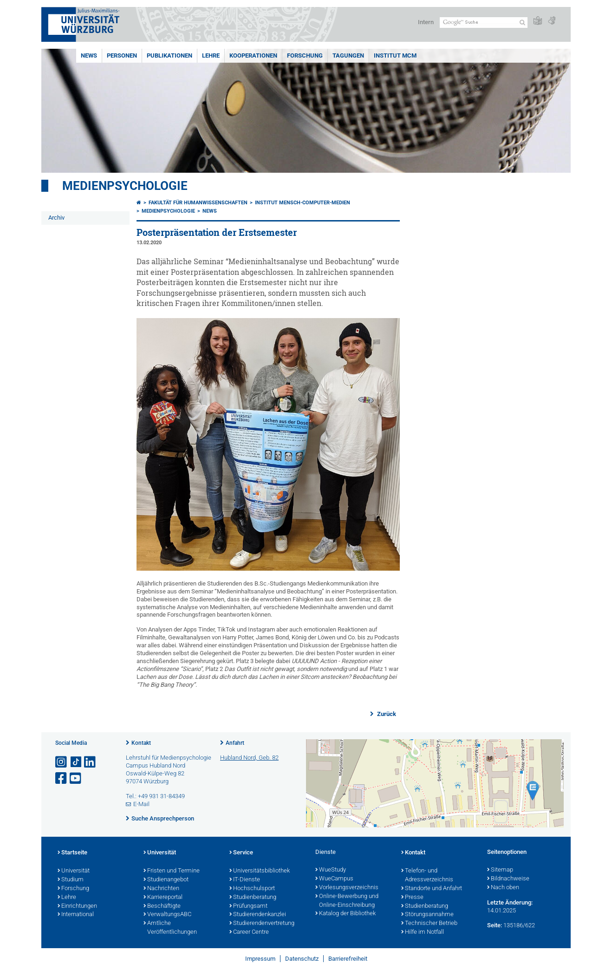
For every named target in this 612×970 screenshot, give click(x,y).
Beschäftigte (162, 906)
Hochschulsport (252, 889)
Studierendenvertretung (261, 923)
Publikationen (169, 55)
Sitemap (500, 870)
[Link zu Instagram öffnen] (61, 762)
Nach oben (503, 888)
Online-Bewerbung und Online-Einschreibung (346, 901)
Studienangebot (166, 880)
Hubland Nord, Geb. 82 (249, 757)
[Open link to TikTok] (76, 762)
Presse (412, 897)
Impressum (260, 958)
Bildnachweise (508, 879)
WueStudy (330, 870)
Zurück (386, 713)
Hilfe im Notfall (422, 932)
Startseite (72, 853)
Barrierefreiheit (347, 958)
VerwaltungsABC (167, 915)
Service (241, 853)
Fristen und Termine (171, 871)
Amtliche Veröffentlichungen (170, 928)
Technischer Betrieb (429, 923)
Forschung (305, 55)
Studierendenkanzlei (257, 915)
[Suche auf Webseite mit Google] (483, 22)
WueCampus (334, 879)
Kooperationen (253, 55)
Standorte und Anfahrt (431, 889)
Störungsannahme (427, 915)
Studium (71, 880)
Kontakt (141, 743)
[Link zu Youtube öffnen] (76, 778)
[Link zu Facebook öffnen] (61, 778)
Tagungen (348, 55)
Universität (74, 871)
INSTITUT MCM (395, 55)
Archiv (56, 217)
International (76, 915)
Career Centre (249, 932)
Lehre (211, 55)
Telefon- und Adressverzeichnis (427, 875)
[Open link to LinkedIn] (90, 762)
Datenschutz (302, 958)
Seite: (494, 925)
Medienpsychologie (125, 186)
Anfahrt (235, 743)
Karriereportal (162, 897)
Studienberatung (252, 897)
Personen (122, 55)
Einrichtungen (77, 906)
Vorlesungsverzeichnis (346, 888)
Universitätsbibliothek (259, 871)
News (89, 55)
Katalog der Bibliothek (345, 914)
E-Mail (141, 804)
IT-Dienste (244, 880)
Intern (426, 22)
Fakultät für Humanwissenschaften (198, 203)
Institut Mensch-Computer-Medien (302, 203)
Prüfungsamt (248, 906)
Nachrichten (161, 889)
